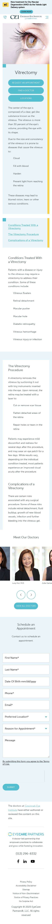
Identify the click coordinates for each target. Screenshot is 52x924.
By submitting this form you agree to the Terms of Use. (26, 762)
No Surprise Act (26, 901)
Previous (21, 594)
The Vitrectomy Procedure (23, 234)
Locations (26, 98)
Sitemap (26, 889)
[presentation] (23, 775)
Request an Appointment (26, 82)
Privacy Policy (26, 881)
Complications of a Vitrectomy (25, 240)
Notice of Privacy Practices (26, 897)
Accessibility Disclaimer (26, 885)
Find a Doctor (26, 90)
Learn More (26, 12)
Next (31, 594)
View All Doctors (26, 606)
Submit (11, 787)
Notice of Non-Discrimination (26, 893)
